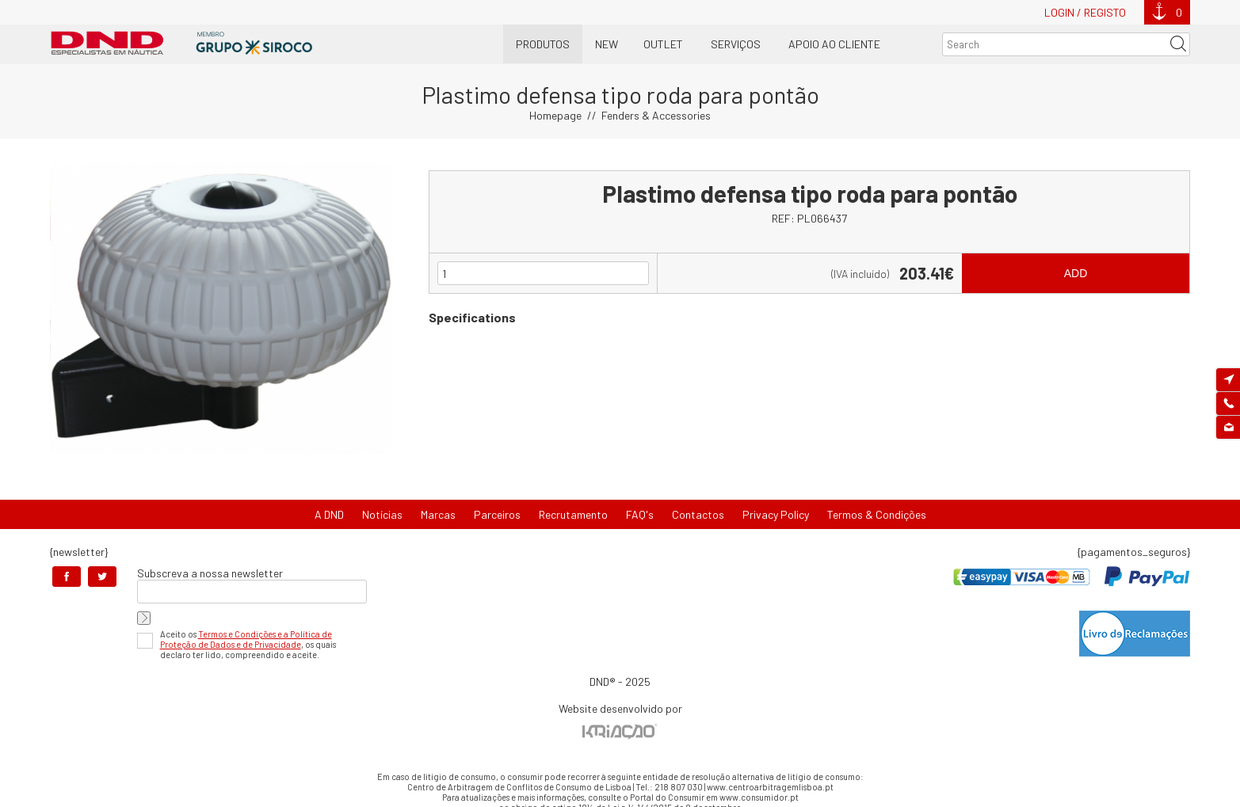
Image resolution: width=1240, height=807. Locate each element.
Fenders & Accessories (656, 115)
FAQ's (640, 514)
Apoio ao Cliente (834, 44)
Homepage (555, 115)
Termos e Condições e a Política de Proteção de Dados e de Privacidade (246, 639)
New (606, 44)
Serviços (736, 44)
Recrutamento (573, 514)
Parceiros (497, 514)
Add (1076, 273)
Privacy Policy (775, 514)
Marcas (438, 514)
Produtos (543, 44)
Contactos (698, 514)
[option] (221, 308)
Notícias (382, 514)
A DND (329, 514)
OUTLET (663, 44)
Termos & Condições (876, 514)
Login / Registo (1085, 12)
